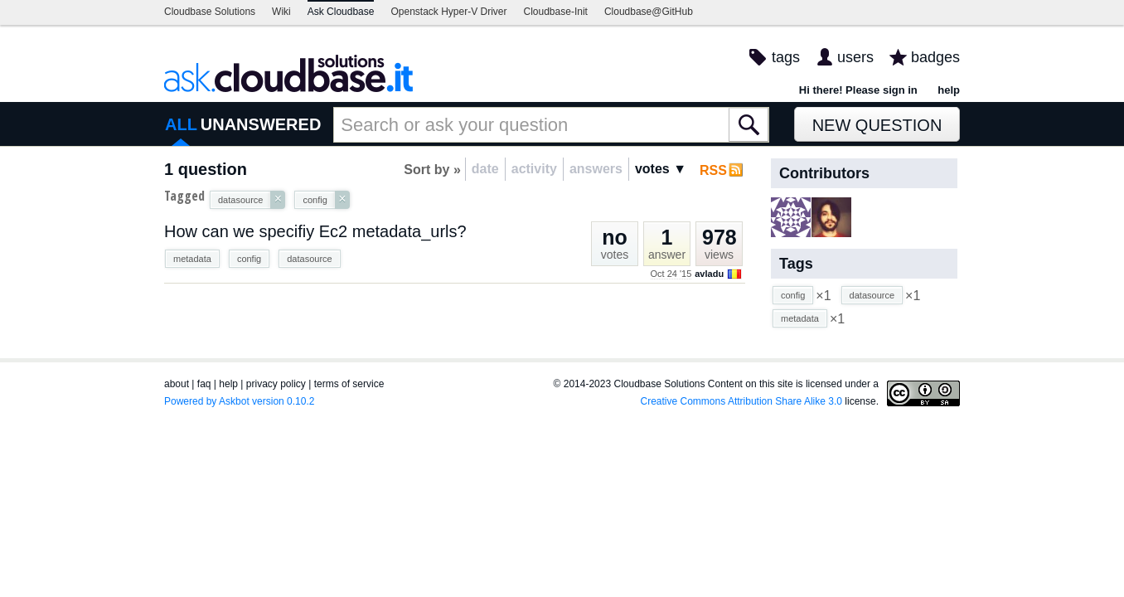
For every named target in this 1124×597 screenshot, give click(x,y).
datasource (309, 259)
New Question (877, 125)
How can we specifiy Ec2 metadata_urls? (315, 231)
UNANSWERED (261, 124)
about (176, 384)
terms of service (349, 384)
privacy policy (276, 384)
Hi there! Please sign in (858, 90)
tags (786, 57)
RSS (713, 170)
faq (204, 384)
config (249, 259)
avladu (709, 274)
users (855, 57)
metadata (192, 259)
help (948, 90)
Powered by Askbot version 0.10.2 (239, 401)
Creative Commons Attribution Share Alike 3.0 (741, 401)
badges (935, 57)
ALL (181, 124)
